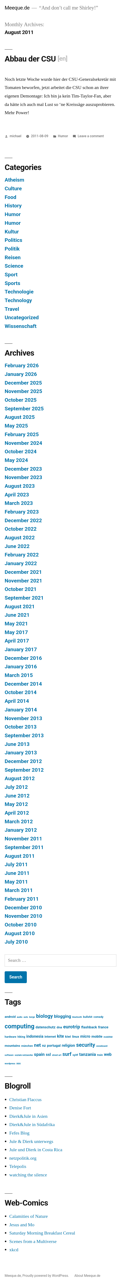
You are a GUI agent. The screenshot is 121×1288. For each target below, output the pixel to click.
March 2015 (19, 675)
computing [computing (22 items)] (19, 1026)
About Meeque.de (87, 1276)
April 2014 (17, 701)
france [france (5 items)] (103, 1027)
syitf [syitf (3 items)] (75, 1054)
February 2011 (22, 899)
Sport (11, 274)
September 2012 (24, 770)
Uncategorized (22, 317)
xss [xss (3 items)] (18, 1063)
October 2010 (21, 925)
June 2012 (17, 796)
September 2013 (24, 735)
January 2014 (21, 710)
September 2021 (24, 598)
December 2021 (23, 572)
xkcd (13, 1250)
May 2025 (16, 426)
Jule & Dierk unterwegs (31, 1141)
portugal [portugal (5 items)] (54, 1045)
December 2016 (23, 658)
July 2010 (16, 942)
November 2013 (23, 718)
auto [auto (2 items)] (26, 1017)
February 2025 (22, 434)
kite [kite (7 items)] (60, 1036)
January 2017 (21, 649)
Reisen (13, 257)
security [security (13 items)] (85, 1045)
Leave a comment (91, 136)
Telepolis (17, 1166)
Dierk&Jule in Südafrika (32, 1125)
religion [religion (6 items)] (68, 1045)
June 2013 (17, 744)
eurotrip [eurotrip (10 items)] (71, 1027)
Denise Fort (20, 1108)
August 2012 (20, 778)
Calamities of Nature (28, 1216)
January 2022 (21, 563)
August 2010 (20, 933)
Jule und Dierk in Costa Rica (35, 1150)
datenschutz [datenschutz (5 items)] (46, 1027)
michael (15, 136)
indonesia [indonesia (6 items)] (35, 1036)
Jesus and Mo (21, 1225)
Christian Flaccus (25, 1100)
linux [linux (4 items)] (75, 1037)
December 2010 (23, 907)
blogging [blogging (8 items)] (62, 1016)
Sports (12, 283)
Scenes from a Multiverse (33, 1241)
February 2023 (22, 512)
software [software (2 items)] (9, 1055)
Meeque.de (17, 8)
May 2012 (16, 804)
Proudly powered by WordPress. (46, 1276)
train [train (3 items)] (100, 1054)
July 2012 (16, 787)
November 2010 (23, 916)
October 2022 (21, 529)
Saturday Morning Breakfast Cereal (42, 1233)
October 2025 (21, 400)
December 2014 (23, 684)
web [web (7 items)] (107, 1054)
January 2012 (21, 830)
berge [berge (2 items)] (32, 1017)
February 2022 (22, 555)
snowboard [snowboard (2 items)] (101, 1046)
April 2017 (17, 641)
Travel (12, 309)
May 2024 (16, 460)
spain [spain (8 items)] (39, 1054)
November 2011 (23, 839)
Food (10, 197)
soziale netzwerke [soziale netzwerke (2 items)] (24, 1055)
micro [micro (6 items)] (85, 1036)
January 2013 (21, 753)
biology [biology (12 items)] (44, 1016)
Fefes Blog (19, 1133)
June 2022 (17, 546)
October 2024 (21, 451)
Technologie (19, 292)
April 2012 (17, 813)
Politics (13, 240)
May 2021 (16, 624)
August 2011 (20, 856)
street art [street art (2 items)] (56, 1055)
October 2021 (21, 589)
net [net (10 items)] (37, 1045)
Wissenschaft (21, 326)
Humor (63, 136)
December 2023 (23, 469)
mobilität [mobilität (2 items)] (108, 1037)
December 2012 (23, 761)
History (13, 206)
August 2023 (20, 486)
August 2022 (20, 537)
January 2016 (21, 666)
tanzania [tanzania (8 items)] (87, 1054)
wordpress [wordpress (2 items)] (10, 1063)
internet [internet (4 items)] (50, 1037)
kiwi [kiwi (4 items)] (68, 1037)
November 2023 (23, 477)
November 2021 (23, 581)
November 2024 (23, 443)
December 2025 (23, 383)
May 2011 (16, 882)
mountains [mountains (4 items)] (12, 1046)
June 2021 (17, 615)
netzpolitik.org (23, 1158)
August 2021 (20, 606)
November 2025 (23, 391)
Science (14, 266)
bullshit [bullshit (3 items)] (87, 1016)
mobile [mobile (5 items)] (96, 1036)
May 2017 (16, 632)
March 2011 (19, 890)
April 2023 (17, 495)
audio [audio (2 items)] (20, 1017)
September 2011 (24, 847)
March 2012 (19, 821)
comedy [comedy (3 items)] (98, 1016)
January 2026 (21, 374)
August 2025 (20, 417)
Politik (12, 249)
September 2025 (24, 409)
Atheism (14, 180)
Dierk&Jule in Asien (28, 1116)
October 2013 (21, 727)
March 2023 (19, 503)
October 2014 (21, 692)
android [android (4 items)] (10, 1017)
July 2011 (16, 864)
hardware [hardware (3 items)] (10, 1036)
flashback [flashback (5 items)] (89, 1027)
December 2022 (23, 520)
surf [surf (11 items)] (67, 1054)
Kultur (12, 232)
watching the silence (28, 1175)
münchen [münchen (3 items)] (27, 1045)
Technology (18, 300)
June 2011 (17, 873)
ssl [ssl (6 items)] (48, 1054)
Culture (13, 188)
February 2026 (22, 365)
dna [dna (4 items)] (59, 1027)
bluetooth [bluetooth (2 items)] (77, 1017)
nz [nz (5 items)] (44, 1045)
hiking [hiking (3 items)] (21, 1036)
